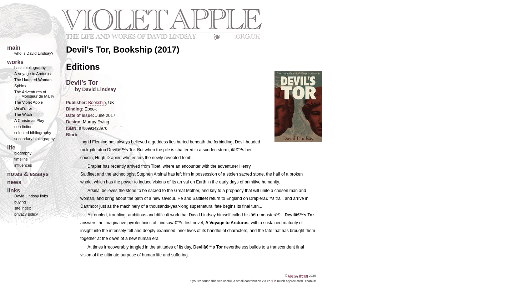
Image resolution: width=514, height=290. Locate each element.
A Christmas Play (29, 120)
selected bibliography (32, 133)
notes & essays (28, 174)
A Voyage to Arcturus (32, 74)
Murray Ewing (298, 275)
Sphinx (20, 86)
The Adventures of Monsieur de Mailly (34, 94)
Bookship (97, 102)
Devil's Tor (23, 108)
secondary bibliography (34, 139)
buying (20, 202)
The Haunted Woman (32, 80)
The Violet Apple (28, 102)
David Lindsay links (31, 196)
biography (22, 153)
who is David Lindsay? (33, 53)
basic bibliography (30, 67)
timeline (21, 159)
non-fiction (23, 126)
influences (23, 165)
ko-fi (270, 281)
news (14, 182)
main (13, 48)
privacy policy (26, 214)
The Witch (23, 114)
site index (22, 208)
